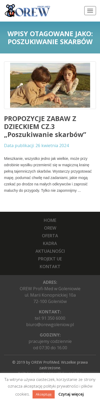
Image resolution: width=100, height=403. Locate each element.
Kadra (50, 243)
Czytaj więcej (71, 394)
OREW (50, 228)
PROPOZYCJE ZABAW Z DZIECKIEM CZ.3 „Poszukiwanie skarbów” (45, 126)
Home (50, 220)
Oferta (50, 236)
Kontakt (50, 266)
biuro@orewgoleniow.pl (50, 324)
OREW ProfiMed (45, 362)
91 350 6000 (53, 318)
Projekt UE (50, 259)
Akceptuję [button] (43, 394)
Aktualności (50, 251)
